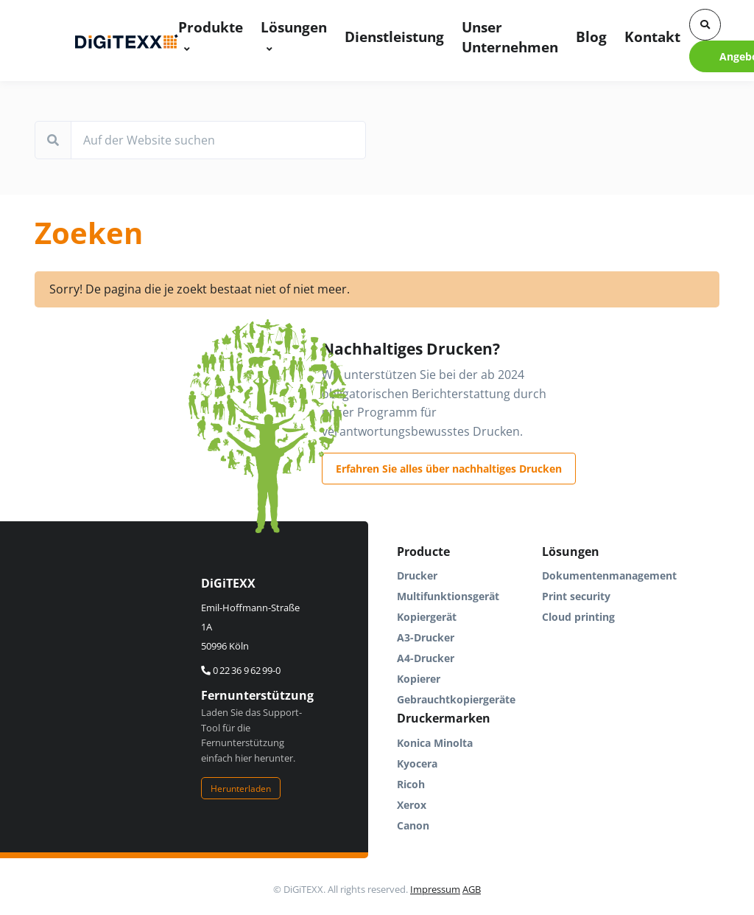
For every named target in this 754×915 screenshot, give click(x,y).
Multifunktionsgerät (448, 596)
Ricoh (411, 784)
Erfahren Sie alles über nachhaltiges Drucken (449, 469)
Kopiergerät (427, 617)
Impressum (435, 889)
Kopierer (418, 679)
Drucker (417, 575)
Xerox (411, 805)
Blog (591, 36)
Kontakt (652, 36)
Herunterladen (241, 788)
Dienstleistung (394, 36)
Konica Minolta (435, 743)
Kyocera (417, 763)
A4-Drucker (425, 658)
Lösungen (294, 27)
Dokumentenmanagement (609, 575)
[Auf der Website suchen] (218, 140)
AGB (471, 889)
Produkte (210, 27)
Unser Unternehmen (510, 37)
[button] (705, 25)
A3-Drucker (425, 637)
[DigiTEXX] (126, 40)
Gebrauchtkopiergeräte (456, 699)
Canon (413, 825)
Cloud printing (578, 617)
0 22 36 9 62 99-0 (241, 670)
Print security (576, 596)
